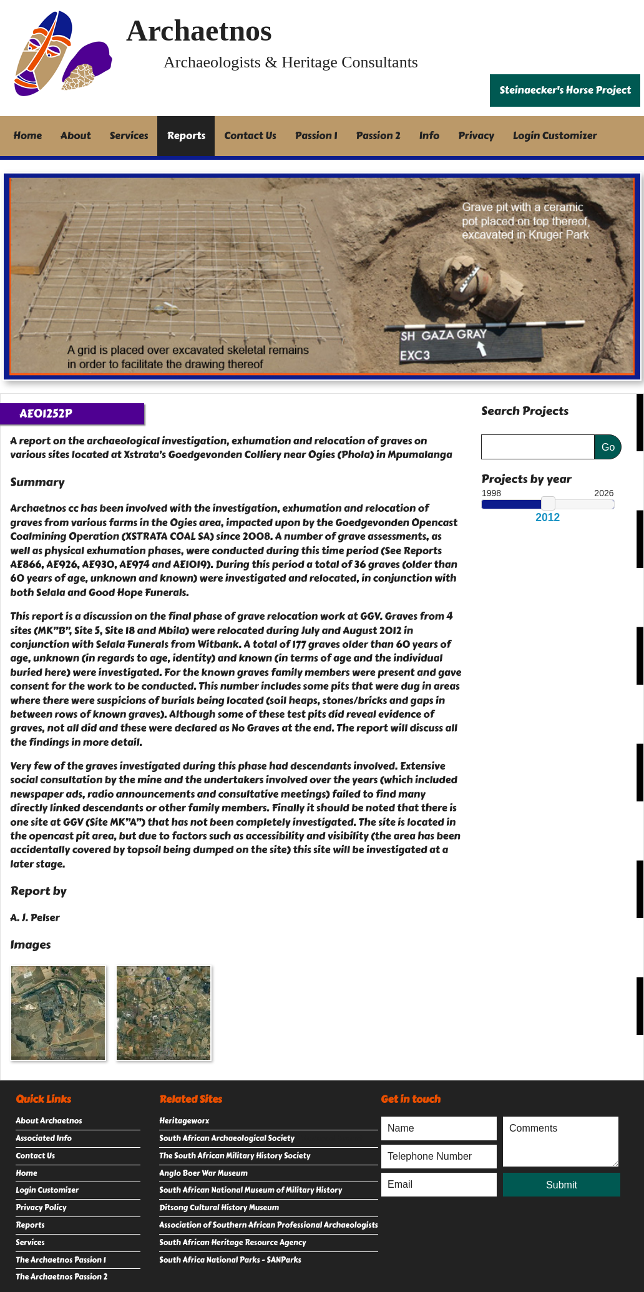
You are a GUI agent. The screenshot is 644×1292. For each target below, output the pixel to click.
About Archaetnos (49, 1121)
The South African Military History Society (234, 1156)
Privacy (476, 136)
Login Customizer (555, 136)
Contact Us (250, 136)
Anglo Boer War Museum (203, 1173)
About (76, 136)
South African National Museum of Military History (250, 1190)
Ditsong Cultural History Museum (219, 1207)
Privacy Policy (41, 1207)
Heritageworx (184, 1121)
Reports (186, 136)
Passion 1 (316, 136)
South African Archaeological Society (227, 1138)
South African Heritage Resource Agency (232, 1242)
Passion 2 (378, 136)
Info (429, 136)
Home (27, 136)
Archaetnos (199, 30)
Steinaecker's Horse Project (565, 90)
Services (129, 136)
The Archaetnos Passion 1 (60, 1260)
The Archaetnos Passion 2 (61, 1277)
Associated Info (44, 1138)
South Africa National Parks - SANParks (230, 1260)
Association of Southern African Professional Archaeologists (268, 1225)
